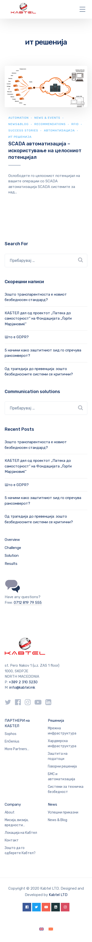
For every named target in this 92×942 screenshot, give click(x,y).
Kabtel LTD (58, 895)
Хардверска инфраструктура (62, 743)
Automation (18, 117)
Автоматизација (59, 130)
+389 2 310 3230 (23, 682)
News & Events (47, 117)
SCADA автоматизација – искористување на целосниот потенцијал (44, 150)
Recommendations (50, 124)
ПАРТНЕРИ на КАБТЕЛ (17, 723)
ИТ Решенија (20, 137)
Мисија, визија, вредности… (16, 822)
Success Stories (23, 130)
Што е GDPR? (17, 337)
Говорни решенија (62, 766)
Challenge (13, 548)
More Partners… (17, 749)
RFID (75, 124)
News (52, 804)
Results (11, 563)
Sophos (10, 734)
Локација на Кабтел (21, 833)
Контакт (12, 840)
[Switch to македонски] (50, 929)
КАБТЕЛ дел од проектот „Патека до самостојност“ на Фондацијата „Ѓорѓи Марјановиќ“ (38, 318)
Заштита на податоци (57, 756)
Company (13, 804)
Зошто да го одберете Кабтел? (20, 850)
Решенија (56, 720)
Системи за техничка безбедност (65, 789)
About (9, 812)
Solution (12, 555)
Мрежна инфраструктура (62, 730)
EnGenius (12, 741)
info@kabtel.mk (22, 687)
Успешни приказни (63, 812)
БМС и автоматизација (61, 776)
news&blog (18, 124)
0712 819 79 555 (28, 602)
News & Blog (57, 820)
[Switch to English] (41, 929)
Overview (12, 539)
